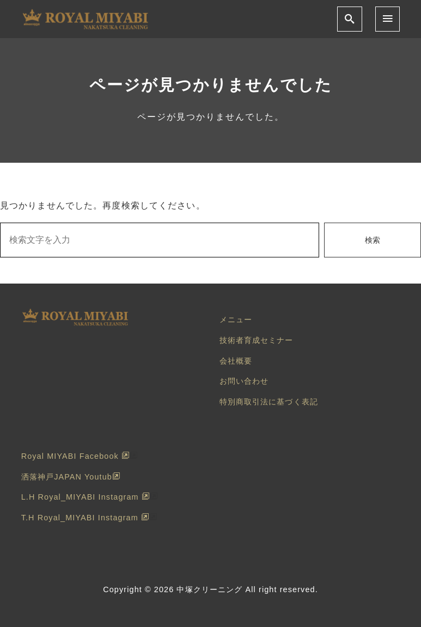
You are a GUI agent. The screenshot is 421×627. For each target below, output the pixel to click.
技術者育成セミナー (256, 340)
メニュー (235, 319)
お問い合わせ (244, 381)
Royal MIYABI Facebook (75, 456)
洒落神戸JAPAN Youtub (70, 476)
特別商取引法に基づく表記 (268, 401)
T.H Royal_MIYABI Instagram (85, 517)
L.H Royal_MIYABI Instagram (85, 497)
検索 (372, 240)
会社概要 (235, 360)
